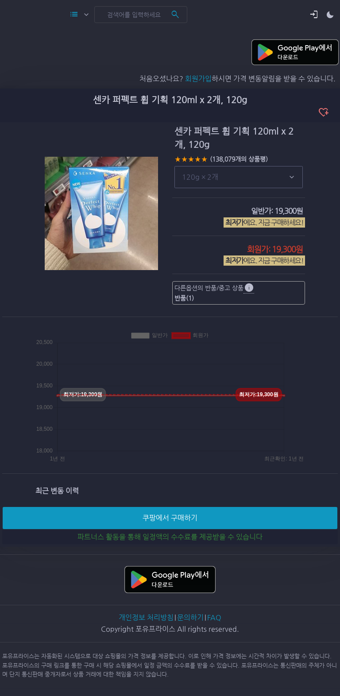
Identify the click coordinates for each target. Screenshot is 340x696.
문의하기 (190, 617)
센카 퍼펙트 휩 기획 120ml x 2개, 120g (170, 100)
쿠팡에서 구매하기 (170, 518)
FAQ (214, 617)
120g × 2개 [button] (200, 177)
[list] (238, 177)
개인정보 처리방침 (146, 617)
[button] (313, 14)
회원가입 (198, 78)
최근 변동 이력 (57, 491)
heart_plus (323, 112)
